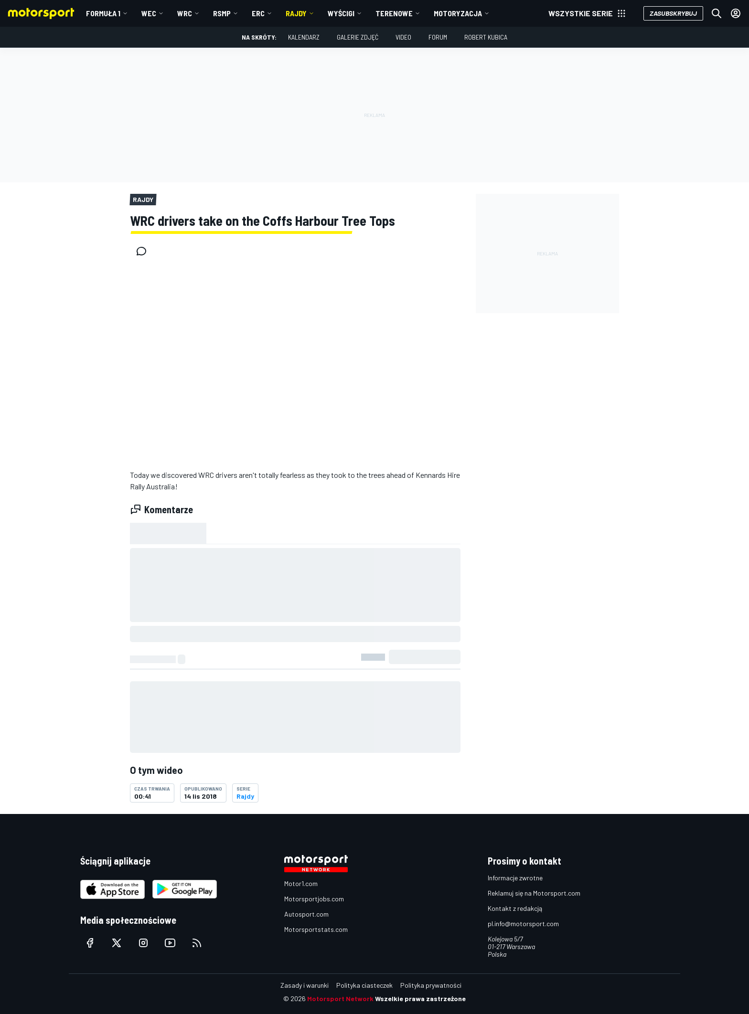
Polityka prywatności (430, 985)
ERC (258, 13)
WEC (148, 13)
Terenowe (394, 13)
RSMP (222, 13)
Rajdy (296, 13)
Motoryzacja (458, 13)
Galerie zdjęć (357, 37)
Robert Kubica (485, 37)
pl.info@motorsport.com (523, 923)
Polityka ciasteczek (364, 985)
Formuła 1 (103, 13)
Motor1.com (301, 883)
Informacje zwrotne (515, 878)
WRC (184, 13)
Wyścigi (341, 13)
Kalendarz (304, 37)
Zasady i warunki (304, 985)
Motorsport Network (340, 998)
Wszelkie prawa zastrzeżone (420, 998)
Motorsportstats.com (316, 929)
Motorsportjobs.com (314, 899)
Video (403, 37)
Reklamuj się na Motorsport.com (534, 893)
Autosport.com (306, 914)
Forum (437, 37)
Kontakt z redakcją (515, 908)
